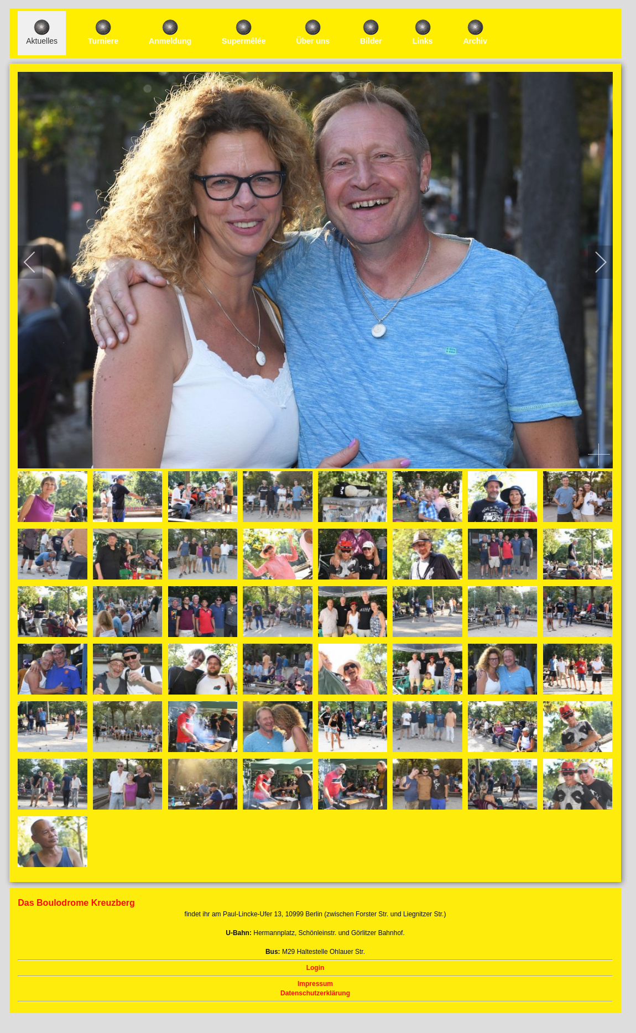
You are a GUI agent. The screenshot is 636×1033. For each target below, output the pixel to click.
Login (315, 968)
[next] (593, 262)
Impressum (315, 984)
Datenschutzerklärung (315, 993)
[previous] (37, 262)
